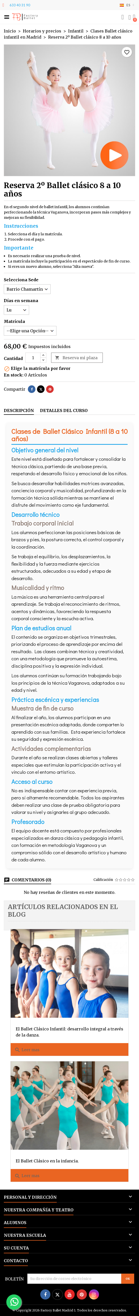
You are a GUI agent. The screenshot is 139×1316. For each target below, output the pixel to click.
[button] (7, 17)
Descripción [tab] (19, 410)
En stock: (13, 374)
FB (16, 17)
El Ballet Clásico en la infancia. (47, 1160)
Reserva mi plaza (76, 357)
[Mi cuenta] (129, 17)
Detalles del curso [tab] (64, 410)
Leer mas (26, 1050)
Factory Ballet (31, 17)
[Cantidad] (33, 358)
